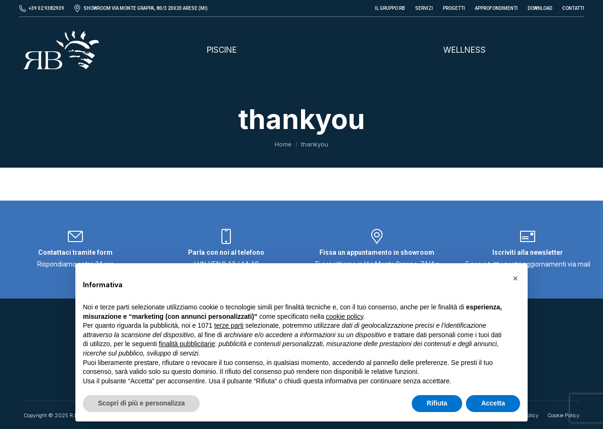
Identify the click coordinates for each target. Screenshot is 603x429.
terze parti (229, 325)
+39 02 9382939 (46, 8)
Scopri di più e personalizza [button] (141, 403)
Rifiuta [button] (437, 403)
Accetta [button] (493, 403)
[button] (515, 278)
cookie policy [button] (344, 316)
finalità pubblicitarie (187, 344)
